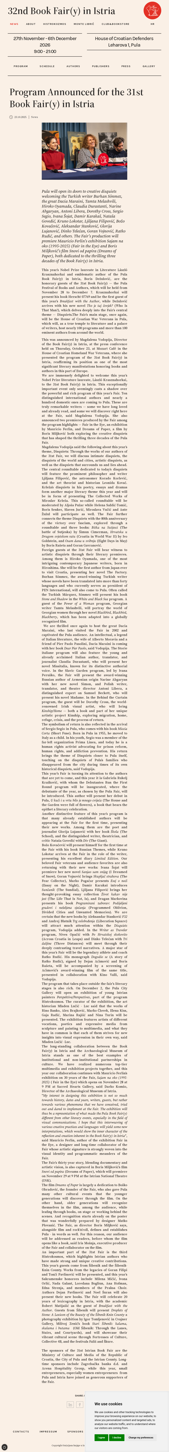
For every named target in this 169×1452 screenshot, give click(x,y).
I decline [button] (116, 1437)
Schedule (47, 66)
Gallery (149, 66)
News (14, 24)
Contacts (21, 1431)
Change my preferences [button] (141, 1437)
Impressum (48, 1431)
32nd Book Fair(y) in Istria (61, 10)
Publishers (101, 66)
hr (153, 24)
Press (126, 66)
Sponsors (75, 1431)
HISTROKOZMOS (54, 24)
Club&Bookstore (115, 24)
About (31, 24)
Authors (73, 66)
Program (21, 66)
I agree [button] (101, 1437)
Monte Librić (84, 24)
